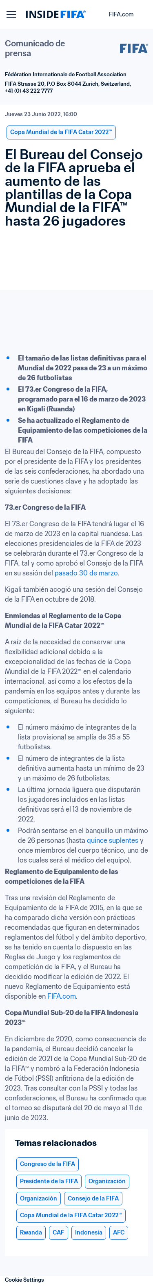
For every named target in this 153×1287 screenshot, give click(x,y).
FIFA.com (61, 996)
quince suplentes (112, 840)
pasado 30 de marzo (86, 573)
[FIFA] (56, 14)
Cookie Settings (24, 1279)
